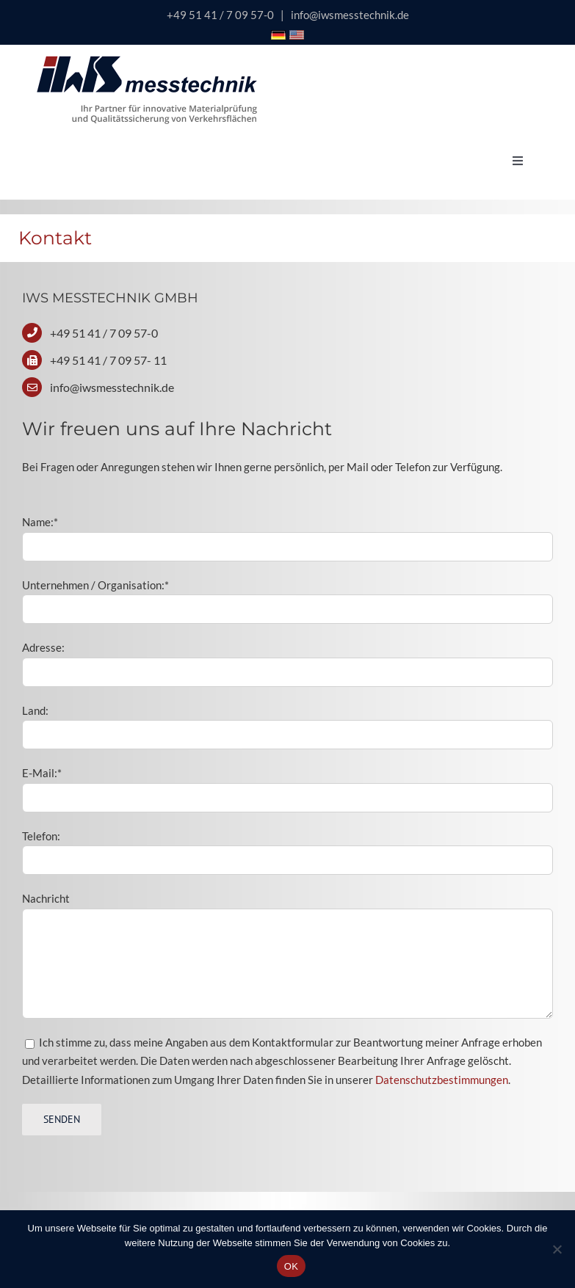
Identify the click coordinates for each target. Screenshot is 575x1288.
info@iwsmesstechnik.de (350, 14)
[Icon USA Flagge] (296, 35)
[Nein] (556, 1249)
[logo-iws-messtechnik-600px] (147, 61)
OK (291, 1266)
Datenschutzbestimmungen (441, 1079)
